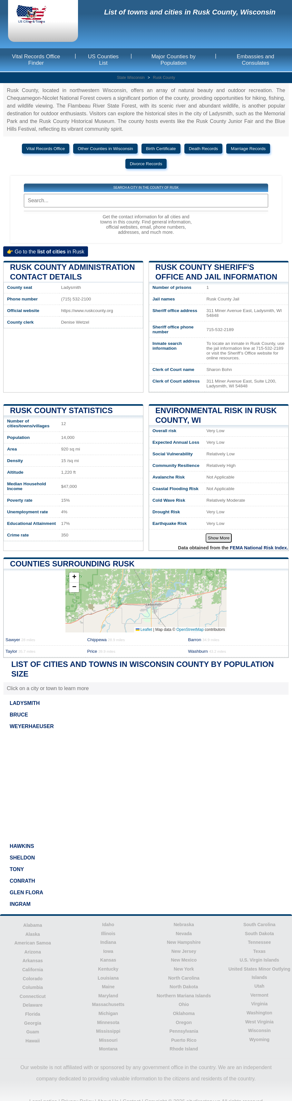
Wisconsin (259, 1030)
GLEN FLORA (26, 892)
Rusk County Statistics (61, 410)
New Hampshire (184, 942)
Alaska (32, 934)
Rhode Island (184, 1048)
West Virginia (259, 1021)
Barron (203, 639)
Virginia (259, 1003)
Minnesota (108, 1022)
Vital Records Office (45, 148)
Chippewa (106, 639)
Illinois (108, 933)
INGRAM (20, 904)
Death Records (203, 148)
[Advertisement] (146, 786)
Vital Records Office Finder (36, 59)
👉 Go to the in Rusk (45, 251)
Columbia (32, 987)
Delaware (33, 1005)
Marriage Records (248, 148)
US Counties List (103, 59)
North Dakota (184, 986)
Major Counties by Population (173, 59)
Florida (32, 1014)
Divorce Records (146, 163)
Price (101, 651)
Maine (108, 986)
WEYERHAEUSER (32, 726)
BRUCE (19, 714)
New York (184, 969)
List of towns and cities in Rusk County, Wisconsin (190, 12)
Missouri (108, 1040)
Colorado (33, 978)
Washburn (207, 651)
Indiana (108, 942)
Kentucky (108, 969)
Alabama (32, 925)
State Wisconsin (131, 77)
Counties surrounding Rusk (72, 563)
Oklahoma (184, 1013)
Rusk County (164, 77)
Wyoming (259, 1039)
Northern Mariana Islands (184, 995)
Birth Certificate (161, 148)
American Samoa (32, 942)
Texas (259, 951)
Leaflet (144, 629)
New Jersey (183, 951)
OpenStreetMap (190, 629)
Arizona (32, 951)
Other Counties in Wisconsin (105, 148)
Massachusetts (108, 1004)
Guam (32, 1031)
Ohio (184, 1004)
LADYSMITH (25, 703)
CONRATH (22, 881)
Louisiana (108, 978)
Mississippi (108, 1031)
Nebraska (184, 924)
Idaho (108, 924)
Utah (259, 986)
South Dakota (259, 933)
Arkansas (33, 960)
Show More (218, 538)
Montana (108, 1048)
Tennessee (259, 942)
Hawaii (32, 1040)
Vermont (259, 995)
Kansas (108, 960)
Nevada (184, 933)
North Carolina (184, 978)
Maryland (108, 995)
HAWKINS (22, 846)
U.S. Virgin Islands (259, 960)
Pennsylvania (184, 1031)
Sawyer (20, 639)
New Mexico (184, 960)
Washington (259, 1012)
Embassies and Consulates (255, 59)
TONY (17, 869)
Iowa (108, 951)
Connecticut (33, 996)
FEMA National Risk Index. (259, 547)
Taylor (20, 651)
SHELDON (22, 857)
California (32, 969)
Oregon (184, 1022)
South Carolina (259, 924)
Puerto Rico (184, 1040)
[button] (74, 578)
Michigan (108, 1013)
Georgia (32, 1023)
